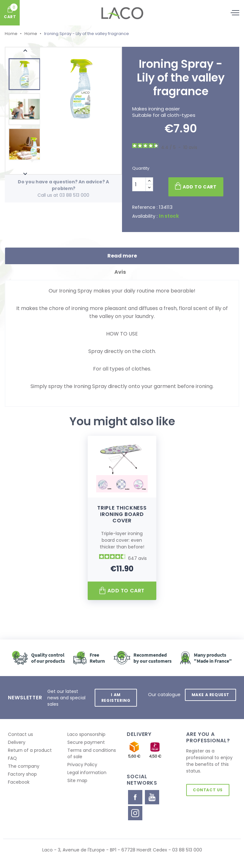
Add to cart (195, 186)
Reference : (145, 207)
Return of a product (30, 750)
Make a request (210, 694)
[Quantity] (139, 184)
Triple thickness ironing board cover (122, 514)
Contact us (20, 734)
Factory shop (22, 774)
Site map (77, 780)
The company (23, 766)
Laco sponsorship (86, 734)
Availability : (145, 216)
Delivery (16, 742)
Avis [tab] (122, 272)
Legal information (86, 772)
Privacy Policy (82, 764)
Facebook (19, 782)
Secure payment (86, 742)
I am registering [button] (115, 697)
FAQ (12, 758)
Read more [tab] (122, 255)
